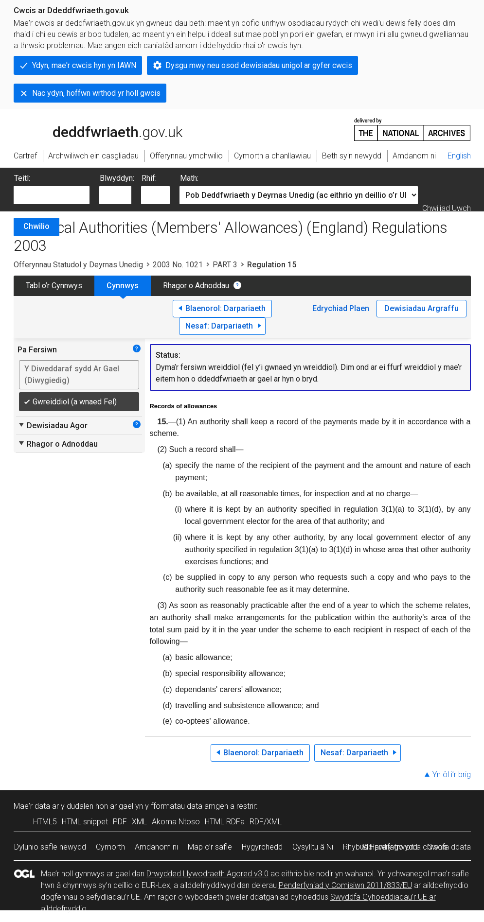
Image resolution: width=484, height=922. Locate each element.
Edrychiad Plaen (340, 308)
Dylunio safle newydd (50, 847)
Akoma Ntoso (176, 821)
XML (139, 821)
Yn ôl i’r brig (451, 774)
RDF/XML (266, 821)
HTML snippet (85, 821)
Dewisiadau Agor (53, 425)
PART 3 (225, 264)
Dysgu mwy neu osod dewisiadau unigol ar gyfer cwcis (258, 65)
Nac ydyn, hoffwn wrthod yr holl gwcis (96, 93)
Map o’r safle (210, 847)
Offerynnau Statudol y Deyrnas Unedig (78, 264)
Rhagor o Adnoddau (196, 285)
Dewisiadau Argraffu (421, 308)
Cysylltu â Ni (312, 847)
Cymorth (110, 847)
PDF (120, 821)
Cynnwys (123, 285)
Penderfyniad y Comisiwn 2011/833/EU (345, 885)
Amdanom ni (156, 847)
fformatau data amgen (189, 806)
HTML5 (45, 821)
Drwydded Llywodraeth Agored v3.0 (207, 873)
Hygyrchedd (262, 847)
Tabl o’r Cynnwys (54, 285)
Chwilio (36, 226)
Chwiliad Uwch (446, 208)
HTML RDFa (225, 821)
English (459, 155)
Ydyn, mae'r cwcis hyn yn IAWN (84, 65)
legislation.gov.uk (90, 128)
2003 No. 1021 (178, 264)
